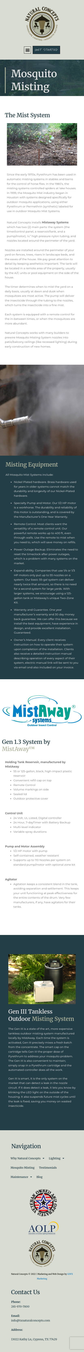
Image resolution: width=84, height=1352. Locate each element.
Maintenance (21, 1177)
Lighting (56, 1158)
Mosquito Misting (22, 1167)
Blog (40, 1177)
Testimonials (48, 1167)
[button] (27, 50)
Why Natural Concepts (27, 1158)
